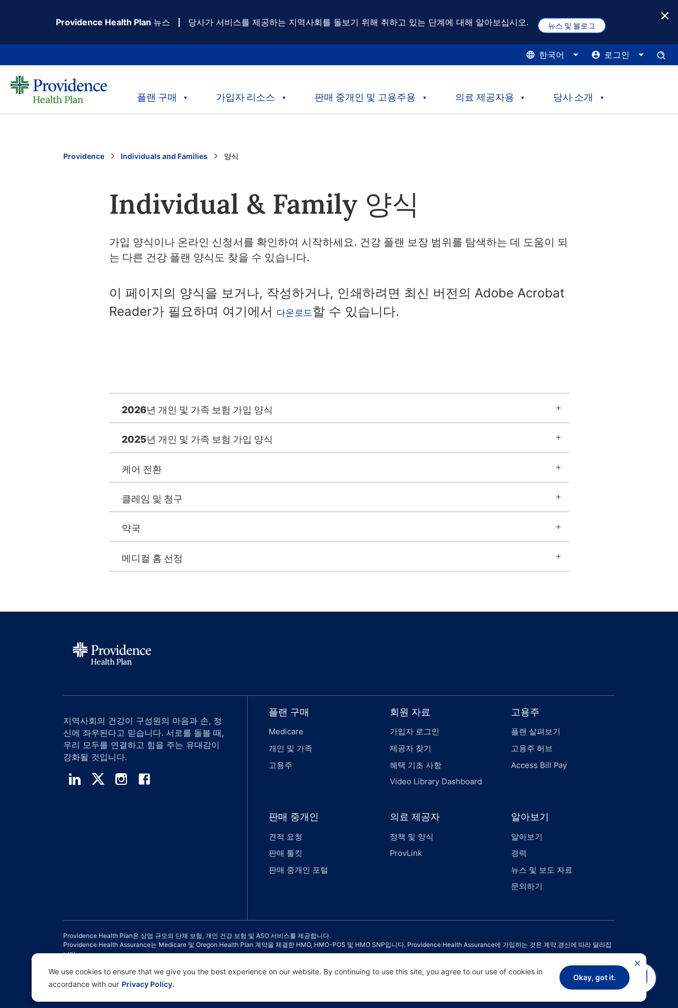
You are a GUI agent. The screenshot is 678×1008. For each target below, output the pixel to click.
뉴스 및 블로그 (579, 22)
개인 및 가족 (289, 746)
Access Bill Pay (537, 759)
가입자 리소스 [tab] (245, 93)
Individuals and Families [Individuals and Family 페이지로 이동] (164, 157)
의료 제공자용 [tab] (486, 93)
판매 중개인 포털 (297, 853)
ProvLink (405, 839)
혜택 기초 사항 (414, 759)
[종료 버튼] (665, 15)
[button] (308, 745)
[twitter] (98, 780)
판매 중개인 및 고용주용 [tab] (366, 93)
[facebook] (144, 780)
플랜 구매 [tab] (154, 93)
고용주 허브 (530, 746)
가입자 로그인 (413, 732)
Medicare (285, 732)
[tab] (339, 409)
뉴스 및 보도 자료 (540, 853)
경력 (518, 839)
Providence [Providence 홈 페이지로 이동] (83, 157)
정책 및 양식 (410, 825)
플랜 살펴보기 (534, 732)
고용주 (280, 759)
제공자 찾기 (409, 746)
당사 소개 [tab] (577, 93)
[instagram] (121, 780)
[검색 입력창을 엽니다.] (661, 56)
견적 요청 (284, 825)
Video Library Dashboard (433, 773)
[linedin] (74, 780)
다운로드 (302, 312)
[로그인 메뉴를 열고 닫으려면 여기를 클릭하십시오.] (618, 56)
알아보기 (526, 825)
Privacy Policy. (148, 984)
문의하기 (526, 866)
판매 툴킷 (284, 839)
